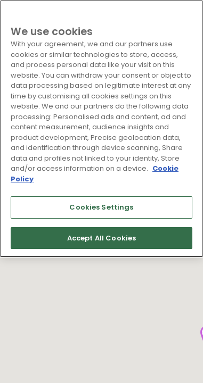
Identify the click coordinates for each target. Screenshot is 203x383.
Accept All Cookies (101, 238)
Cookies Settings (101, 207)
